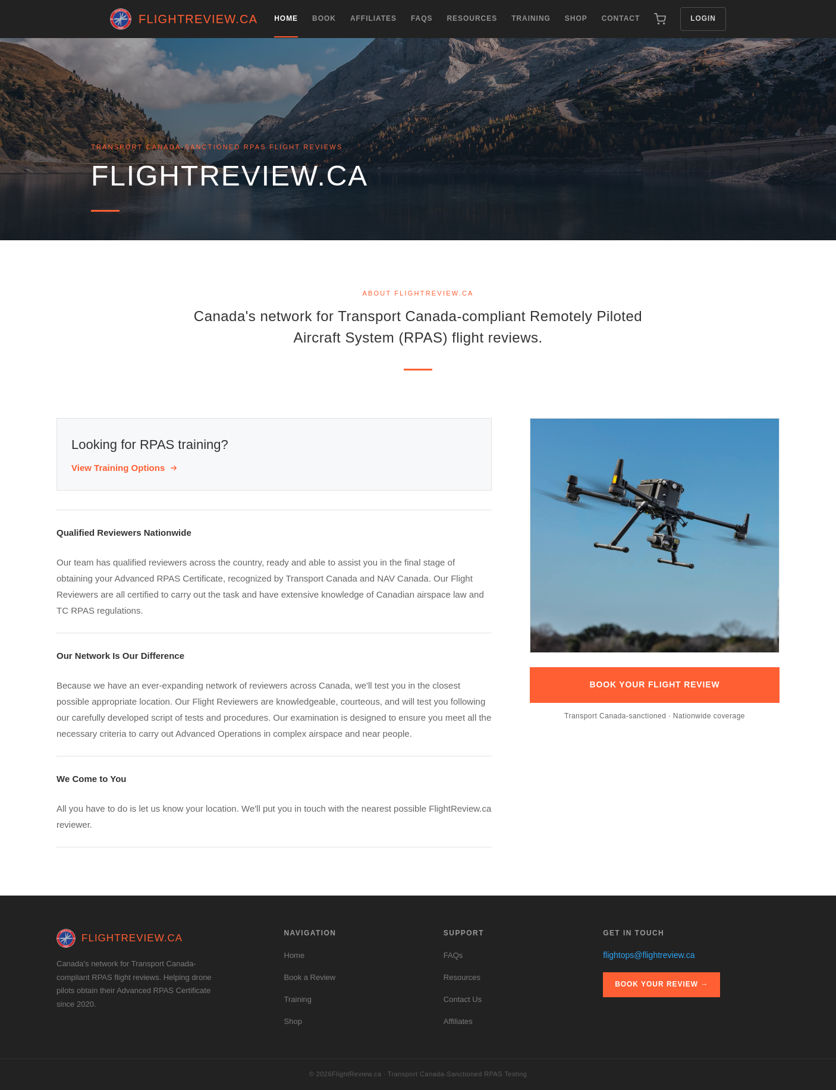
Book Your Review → (661, 984)
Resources (472, 18)
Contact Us (463, 999)
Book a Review (310, 977)
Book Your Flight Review (655, 684)
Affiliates (373, 18)
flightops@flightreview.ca (648, 955)
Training (531, 18)
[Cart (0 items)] (660, 19)
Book (324, 18)
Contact (621, 18)
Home (286, 25)
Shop (576, 18)
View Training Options (124, 468)
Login (703, 18)
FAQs (422, 18)
